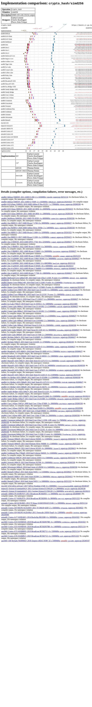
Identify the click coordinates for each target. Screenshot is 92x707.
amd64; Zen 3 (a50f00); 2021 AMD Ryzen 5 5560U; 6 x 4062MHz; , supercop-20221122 (38, 263)
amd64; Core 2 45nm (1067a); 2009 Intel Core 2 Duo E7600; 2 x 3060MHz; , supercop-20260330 (42, 404)
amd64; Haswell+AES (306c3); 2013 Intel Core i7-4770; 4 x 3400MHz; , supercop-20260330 (43, 365)
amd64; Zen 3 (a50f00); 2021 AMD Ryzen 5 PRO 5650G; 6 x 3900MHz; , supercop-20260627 (40, 259)
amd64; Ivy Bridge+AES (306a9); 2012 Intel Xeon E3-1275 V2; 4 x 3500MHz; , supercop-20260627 (42, 382)
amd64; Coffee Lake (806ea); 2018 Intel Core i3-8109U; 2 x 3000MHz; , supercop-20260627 (38, 321)
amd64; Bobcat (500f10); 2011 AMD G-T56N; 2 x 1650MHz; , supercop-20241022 (36, 202)
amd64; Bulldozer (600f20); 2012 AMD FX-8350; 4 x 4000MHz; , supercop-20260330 (37, 218)
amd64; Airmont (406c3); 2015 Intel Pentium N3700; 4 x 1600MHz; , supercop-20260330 (38, 463)
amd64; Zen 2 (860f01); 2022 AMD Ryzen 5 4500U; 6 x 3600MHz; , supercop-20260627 (37, 247)
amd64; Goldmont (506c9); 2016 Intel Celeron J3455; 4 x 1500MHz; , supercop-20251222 (38, 458)
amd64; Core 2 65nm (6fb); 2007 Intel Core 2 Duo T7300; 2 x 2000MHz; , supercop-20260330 (40, 416)
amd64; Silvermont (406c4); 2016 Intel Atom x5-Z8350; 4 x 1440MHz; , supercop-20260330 (39, 467)
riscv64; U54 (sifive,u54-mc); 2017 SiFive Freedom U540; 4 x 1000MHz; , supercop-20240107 (45, 486)
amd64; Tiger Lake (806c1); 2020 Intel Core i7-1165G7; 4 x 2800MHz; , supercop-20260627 (39, 299)
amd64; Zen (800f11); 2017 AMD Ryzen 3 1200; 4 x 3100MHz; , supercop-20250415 (36, 237)
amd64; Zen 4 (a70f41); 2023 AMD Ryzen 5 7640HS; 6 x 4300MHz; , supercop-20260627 (38, 268)
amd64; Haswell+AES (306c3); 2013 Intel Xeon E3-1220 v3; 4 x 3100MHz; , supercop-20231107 (41, 375)
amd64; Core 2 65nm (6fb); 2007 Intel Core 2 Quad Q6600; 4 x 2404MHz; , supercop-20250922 (41, 411)
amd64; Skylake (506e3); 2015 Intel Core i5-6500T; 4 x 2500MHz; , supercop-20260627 (38, 337)
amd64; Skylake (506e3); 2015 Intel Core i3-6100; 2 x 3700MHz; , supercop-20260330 (37, 342)
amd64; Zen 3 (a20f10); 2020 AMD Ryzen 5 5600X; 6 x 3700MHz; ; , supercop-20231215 (41, 256)
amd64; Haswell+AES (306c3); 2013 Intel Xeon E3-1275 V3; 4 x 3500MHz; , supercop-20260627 (41, 361)
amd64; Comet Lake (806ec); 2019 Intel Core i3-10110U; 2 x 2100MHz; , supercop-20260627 (39, 307)
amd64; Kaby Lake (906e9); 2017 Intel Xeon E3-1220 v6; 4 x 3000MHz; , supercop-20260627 (40, 330)
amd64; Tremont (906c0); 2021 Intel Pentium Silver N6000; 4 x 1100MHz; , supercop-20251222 (40, 444)
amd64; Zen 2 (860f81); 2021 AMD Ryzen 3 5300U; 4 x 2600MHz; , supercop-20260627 (38, 251)
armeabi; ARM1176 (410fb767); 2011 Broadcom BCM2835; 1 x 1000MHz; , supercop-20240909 (40, 494)
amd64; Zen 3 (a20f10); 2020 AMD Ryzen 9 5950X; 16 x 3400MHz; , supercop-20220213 (37, 266)
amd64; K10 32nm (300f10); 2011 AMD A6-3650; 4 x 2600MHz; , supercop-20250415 (37, 209)
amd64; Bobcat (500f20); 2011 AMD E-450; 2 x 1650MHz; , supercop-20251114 (34, 197)
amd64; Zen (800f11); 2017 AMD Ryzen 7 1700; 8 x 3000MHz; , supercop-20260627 (36, 223)
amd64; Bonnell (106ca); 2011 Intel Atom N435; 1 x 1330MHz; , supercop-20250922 (36, 472)
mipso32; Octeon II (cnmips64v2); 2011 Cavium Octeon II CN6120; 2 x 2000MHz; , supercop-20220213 (45, 491)
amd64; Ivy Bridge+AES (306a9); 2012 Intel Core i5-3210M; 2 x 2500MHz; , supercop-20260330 (40, 377)
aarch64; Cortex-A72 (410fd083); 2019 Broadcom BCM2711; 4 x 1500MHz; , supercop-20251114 (40, 531)
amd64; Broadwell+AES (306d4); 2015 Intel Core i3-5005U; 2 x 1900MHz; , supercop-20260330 (40, 356)
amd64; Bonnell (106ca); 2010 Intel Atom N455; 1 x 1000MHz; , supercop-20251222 (36, 481)
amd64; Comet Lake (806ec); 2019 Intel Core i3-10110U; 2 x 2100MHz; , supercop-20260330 (39, 311)
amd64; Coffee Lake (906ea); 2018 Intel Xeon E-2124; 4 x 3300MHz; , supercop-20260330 (38, 325)
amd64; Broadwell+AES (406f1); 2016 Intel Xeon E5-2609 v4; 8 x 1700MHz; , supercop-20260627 (41, 351)
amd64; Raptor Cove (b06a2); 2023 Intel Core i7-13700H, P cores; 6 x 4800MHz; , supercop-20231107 (43, 287)
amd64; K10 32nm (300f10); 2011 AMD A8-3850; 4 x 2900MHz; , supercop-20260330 (37, 214)
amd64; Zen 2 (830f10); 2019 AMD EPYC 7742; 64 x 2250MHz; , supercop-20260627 (36, 242)
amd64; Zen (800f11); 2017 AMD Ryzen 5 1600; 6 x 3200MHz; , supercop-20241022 (36, 233)
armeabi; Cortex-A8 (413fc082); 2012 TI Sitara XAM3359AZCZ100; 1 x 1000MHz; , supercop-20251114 (44, 503)
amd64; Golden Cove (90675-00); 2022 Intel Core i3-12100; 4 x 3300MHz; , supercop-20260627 (40, 290)
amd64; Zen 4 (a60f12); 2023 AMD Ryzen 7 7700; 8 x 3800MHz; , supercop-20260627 (36, 273)
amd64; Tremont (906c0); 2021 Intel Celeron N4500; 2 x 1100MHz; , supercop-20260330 (38, 439)
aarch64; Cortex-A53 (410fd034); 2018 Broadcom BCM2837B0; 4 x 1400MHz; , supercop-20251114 (43, 527)
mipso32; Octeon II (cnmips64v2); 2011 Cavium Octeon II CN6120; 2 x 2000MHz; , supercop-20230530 (43, 489)
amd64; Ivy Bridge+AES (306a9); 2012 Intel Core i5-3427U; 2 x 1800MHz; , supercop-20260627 (42, 387)
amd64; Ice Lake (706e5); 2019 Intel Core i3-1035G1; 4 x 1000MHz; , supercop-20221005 (39, 304)
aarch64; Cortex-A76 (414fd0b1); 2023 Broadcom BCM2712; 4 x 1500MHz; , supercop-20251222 (40, 536)
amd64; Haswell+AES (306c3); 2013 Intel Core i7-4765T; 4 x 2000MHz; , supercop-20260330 (40, 370)
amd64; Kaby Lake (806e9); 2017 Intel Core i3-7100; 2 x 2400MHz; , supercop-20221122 (39, 335)
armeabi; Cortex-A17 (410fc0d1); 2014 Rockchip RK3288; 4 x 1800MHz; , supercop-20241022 (40, 517)
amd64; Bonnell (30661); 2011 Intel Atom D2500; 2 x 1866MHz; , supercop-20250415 (36, 477)
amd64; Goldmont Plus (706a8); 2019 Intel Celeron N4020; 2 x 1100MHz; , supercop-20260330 (40, 453)
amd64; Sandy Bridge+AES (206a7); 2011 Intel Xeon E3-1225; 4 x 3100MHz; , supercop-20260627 (42, 392)
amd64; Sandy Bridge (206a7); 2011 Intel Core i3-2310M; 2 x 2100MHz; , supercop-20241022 (40, 399)
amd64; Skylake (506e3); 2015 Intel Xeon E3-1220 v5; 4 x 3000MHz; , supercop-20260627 (38, 347)
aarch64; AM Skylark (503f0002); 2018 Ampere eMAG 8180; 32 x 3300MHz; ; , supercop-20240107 (45, 541)
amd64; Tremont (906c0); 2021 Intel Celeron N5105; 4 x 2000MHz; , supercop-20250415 (38, 448)
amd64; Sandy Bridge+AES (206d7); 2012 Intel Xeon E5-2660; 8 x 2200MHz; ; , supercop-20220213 (45, 396)
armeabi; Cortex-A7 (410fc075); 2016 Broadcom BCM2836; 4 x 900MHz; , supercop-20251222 (40, 498)
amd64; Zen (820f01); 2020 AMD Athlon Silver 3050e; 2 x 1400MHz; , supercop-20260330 (38, 228)
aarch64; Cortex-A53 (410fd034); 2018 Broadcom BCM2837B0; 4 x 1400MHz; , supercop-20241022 (43, 522)
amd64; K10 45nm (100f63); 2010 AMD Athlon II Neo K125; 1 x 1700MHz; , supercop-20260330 (40, 204)
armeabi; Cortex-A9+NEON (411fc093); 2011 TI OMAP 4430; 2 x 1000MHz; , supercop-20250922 (42, 508)
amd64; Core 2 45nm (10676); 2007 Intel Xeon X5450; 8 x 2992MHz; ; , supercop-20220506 (42, 408)
